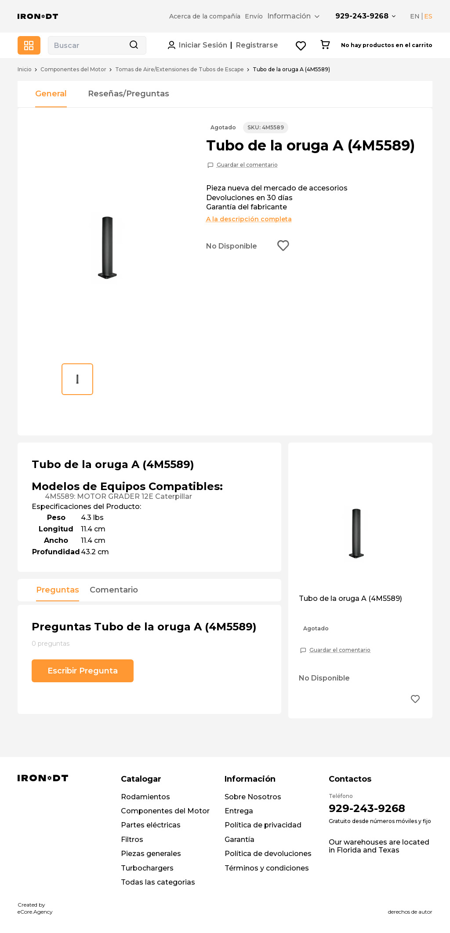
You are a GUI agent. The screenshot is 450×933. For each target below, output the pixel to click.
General (51, 94)
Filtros (132, 839)
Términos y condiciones (267, 868)
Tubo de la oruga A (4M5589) (350, 599)
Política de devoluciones (268, 853)
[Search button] (133, 45)
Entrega (239, 811)
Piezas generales (151, 853)
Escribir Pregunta (82, 671)
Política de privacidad (263, 825)
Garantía (239, 839)
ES (428, 16)
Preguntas (57, 590)
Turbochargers (147, 868)
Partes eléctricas (151, 825)
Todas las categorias (158, 882)
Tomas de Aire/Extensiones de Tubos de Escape (179, 69)
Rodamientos (145, 797)
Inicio (25, 69)
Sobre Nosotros (253, 797)
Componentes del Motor (73, 69)
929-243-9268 (361, 16)
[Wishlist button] (301, 45)
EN (415, 16)
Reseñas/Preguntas (128, 94)
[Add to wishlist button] (283, 246)
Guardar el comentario (247, 165)
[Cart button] (325, 45)
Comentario (114, 590)
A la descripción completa (249, 219)
